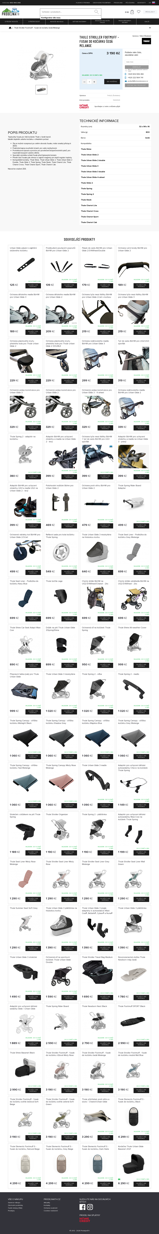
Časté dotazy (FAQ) (15, 1208)
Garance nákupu (14, 1203)
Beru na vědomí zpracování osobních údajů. (138, 70)
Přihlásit (150, 12)
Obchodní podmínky (102, 3)
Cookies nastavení (51, 1211)
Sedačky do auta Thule (102, 21)
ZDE (24, 169)
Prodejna (118, 3)
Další (148, 22)
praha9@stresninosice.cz (138, 81)
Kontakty (142, 3)
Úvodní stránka (10, 28)
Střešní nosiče (11, 22)
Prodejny (11, 1211)
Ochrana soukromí (50, 1208)
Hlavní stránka (83, 3)
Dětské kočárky (79, 22)
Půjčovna (130, 3)
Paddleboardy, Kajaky (125, 21)
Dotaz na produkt (136, 85)
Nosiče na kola (56, 22)
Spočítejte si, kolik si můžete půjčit (107, 106)
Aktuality (47, 1203)
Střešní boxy (34, 22)
